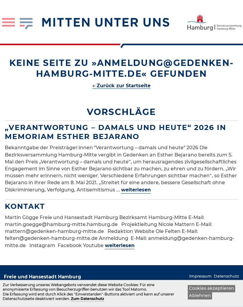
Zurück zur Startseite (123, 85)
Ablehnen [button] (200, 296)
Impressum (200, 276)
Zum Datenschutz (87, 300)
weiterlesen (136, 190)
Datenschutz (226, 276)
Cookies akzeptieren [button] (211, 289)
